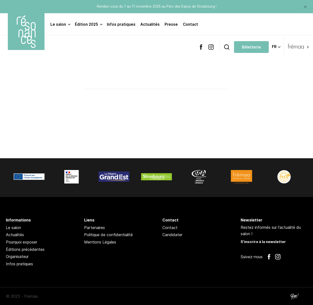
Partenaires (94, 227)
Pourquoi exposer (21, 242)
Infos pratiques (121, 24)
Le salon (58, 24)
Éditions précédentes (25, 249)
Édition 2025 (86, 24)
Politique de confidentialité (108, 234)
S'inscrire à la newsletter (263, 242)
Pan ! (294, 296)
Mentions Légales (100, 242)
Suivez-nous (252, 256)
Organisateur (17, 256)
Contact (190, 24)
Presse (171, 24)
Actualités (150, 24)
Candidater (172, 234)
